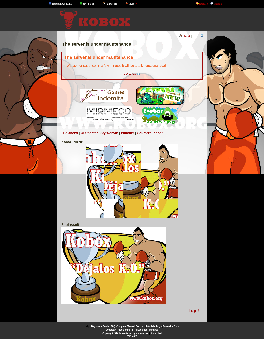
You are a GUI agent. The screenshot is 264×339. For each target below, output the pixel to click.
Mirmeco (153, 330)
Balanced (70, 133)
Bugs (159, 326)
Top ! (193, 310)
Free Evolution (139, 330)
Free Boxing (124, 330)
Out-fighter (89, 133)
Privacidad (156, 333)
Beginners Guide (100, 326)
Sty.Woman (109, 133)
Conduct (140, 326)
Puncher (127, 133)
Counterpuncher (150, 133)
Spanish (202, 4)
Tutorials (150, 326)
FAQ (113, 326)
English (216, 4)
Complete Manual (125, 326)
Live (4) (184, 36)
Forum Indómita (171, 326)
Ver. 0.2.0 (132, 336)
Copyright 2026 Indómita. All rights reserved (125, 333)
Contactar (111, 330)
